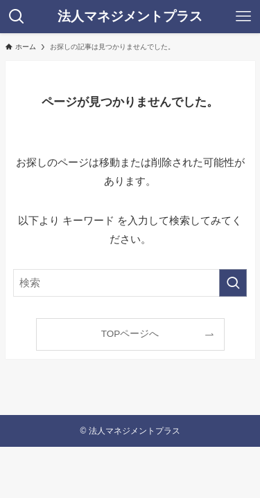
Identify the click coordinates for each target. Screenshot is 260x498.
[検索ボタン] (16, 16)
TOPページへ (130, 334)
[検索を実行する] (233, 283)
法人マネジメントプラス (130, 17)
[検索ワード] (130, 283)
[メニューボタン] (243, 16)
